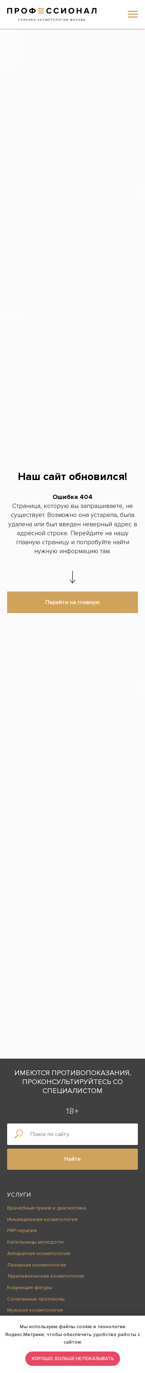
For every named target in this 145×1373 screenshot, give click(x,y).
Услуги (19, 1194)
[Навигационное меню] (133, 14)
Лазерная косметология (36, 1265)
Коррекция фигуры (29, 1287)
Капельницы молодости (35, 1242)
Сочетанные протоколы (36, 1299)
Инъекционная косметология (42, 1219)
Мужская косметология (35, 1310)
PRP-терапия (22, 1230)
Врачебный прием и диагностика (46, 1208)
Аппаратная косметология (38, 1253)
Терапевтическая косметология (45, 1276)
